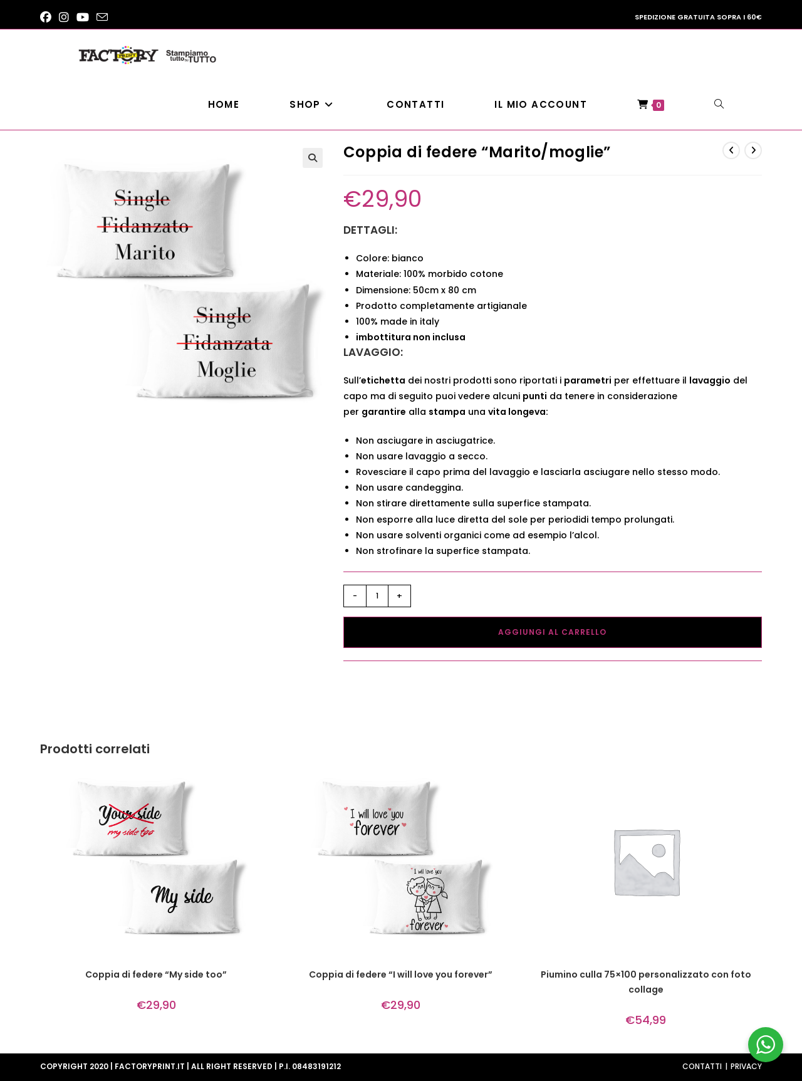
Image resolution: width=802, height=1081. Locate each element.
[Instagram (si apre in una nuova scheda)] (64, 17)
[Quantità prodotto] (377, 596)
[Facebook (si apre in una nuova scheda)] (47, 17)
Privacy (746, 1066)
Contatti (702, 1066)
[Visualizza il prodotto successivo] (753, 150)
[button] (313, 158)
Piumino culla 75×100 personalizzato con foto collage (646, 982)
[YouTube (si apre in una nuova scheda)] (83, 17)
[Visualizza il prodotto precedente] (731, 150)
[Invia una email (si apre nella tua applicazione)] (102, 17)
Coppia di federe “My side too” (156, 974)
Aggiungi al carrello (552, 632)
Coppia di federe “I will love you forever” (400, 974)
